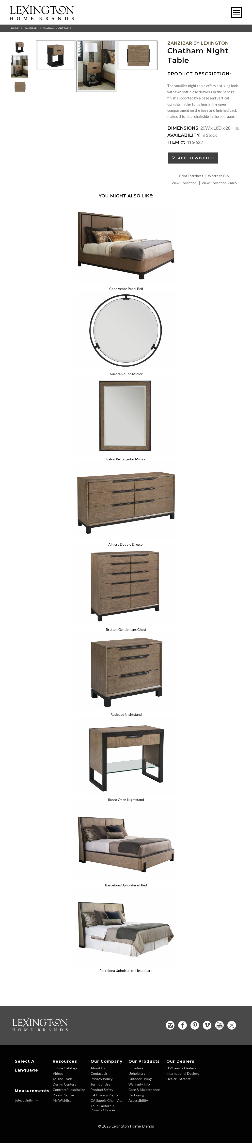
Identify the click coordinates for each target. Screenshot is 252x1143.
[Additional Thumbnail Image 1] (19, 47)
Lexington (215, 43)
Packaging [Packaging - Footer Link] (136, 1095)
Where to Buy (218, 176)
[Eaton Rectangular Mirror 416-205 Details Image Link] (126, 452)
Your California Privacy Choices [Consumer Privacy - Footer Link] (103, 1108)
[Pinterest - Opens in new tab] (194, 1025)
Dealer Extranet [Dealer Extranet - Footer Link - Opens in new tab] (178, 1079)
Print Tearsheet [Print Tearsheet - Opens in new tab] (191, 176)
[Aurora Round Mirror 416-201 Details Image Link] (126, 367)
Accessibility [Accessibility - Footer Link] (138, 1100)
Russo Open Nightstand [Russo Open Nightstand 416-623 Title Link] (126, 800)
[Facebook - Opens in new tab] (182, 1025)
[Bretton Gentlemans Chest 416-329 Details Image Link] (126, 623)
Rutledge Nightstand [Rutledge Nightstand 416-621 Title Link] (126, 714)
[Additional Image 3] (137, 55)
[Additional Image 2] (96, 66)
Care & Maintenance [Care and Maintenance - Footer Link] (144, 1090)
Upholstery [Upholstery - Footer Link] (136, 1073)
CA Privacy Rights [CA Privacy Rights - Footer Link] (104, 1095)
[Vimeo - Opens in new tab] (207, 1025)
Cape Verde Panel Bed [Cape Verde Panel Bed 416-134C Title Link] (126, 289)
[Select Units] (27, 1100)
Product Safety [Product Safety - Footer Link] (102, 1090)
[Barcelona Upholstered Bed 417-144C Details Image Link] (126, 878)
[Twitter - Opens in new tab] (231, 1025)
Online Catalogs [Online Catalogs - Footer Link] (65, 1068)
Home (15, 28)
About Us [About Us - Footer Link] (98, 1068)
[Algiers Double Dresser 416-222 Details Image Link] (126, 537)
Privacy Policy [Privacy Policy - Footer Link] (101, 1079)
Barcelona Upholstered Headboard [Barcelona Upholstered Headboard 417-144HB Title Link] (126, 970)
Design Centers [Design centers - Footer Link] (64, 1084)
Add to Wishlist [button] (195, 158)
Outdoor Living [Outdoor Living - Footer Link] (140, 1079)
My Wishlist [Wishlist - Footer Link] (62, 1100)
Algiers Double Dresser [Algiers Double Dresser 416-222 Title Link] (126, 544)
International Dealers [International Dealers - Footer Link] (182, 1073)
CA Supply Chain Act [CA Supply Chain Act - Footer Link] (107, 1100)
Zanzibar (31, 28)
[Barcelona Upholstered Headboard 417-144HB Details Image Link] (126, 964)
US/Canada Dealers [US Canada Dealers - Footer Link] (181, 1068)
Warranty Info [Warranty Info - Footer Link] (139, 1084)
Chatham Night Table (57, 28)
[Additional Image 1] (56, 55)
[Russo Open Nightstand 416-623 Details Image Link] (126, 793)
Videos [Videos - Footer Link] (58, 1073)
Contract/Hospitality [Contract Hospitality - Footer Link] (69, 1090)
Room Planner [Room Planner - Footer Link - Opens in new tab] (64, 1095)
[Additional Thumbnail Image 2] (19, 66)
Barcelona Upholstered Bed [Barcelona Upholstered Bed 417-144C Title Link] (126, 885)
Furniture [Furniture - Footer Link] (135, 1068)
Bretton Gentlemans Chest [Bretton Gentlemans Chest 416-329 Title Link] (126, 629)
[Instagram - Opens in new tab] (170, 1025)
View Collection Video (219, 183)
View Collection (184, 183)
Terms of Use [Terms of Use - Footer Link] (100, 1084)
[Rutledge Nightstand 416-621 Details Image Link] (126, 708)
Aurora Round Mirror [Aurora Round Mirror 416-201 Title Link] (126, 374)
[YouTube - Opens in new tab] (219, 1025)
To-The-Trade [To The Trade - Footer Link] (63, 1079)
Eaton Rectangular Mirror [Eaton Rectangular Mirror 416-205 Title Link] (126, 459)
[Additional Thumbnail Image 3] (19, 86)
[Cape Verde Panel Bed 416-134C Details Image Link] (126, 282)
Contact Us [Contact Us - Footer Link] (99, 1073)
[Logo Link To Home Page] (42, 18)
